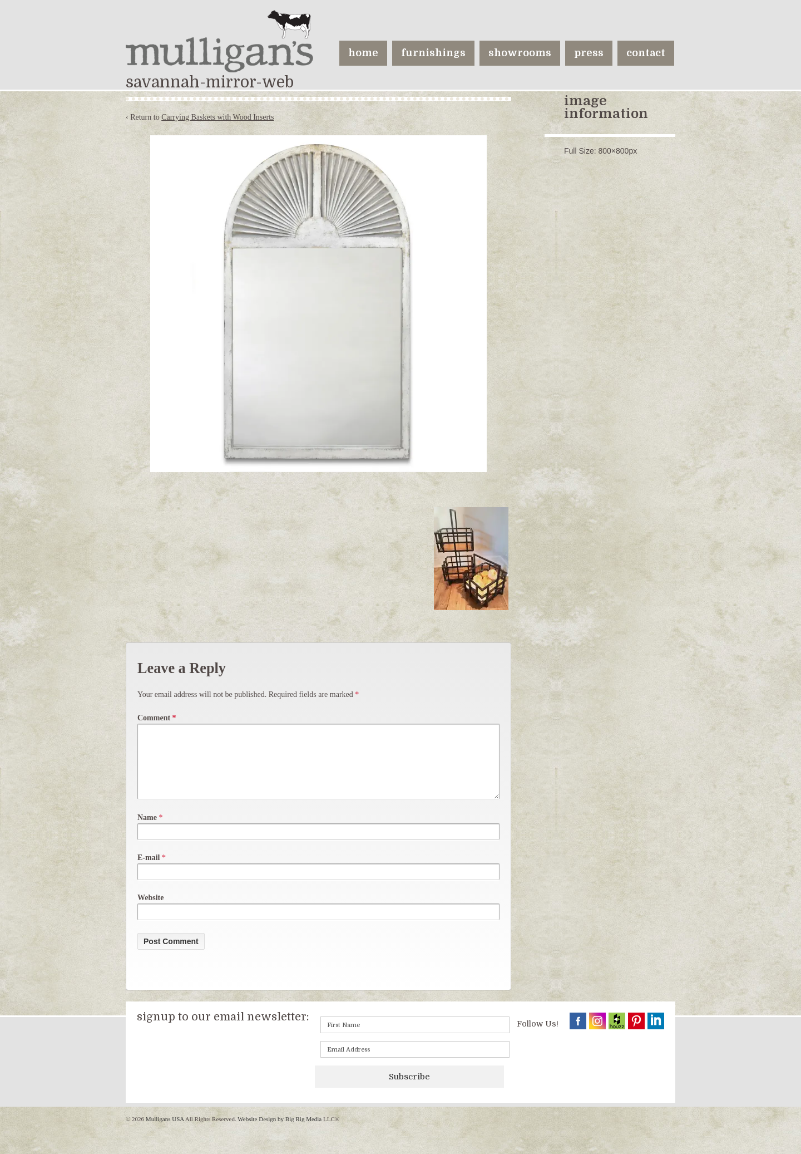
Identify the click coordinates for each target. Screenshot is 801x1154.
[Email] (415, 1062)
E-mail (148, 871)
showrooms (519, 52)
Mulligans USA (164, 1132)
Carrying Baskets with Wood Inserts (217, 117)
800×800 (613, 150)
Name (147, 831)
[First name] (415, 1038)
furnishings (433, 52)
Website (150, 911)
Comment (156, 718)
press (589, 52)
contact (645, 52)
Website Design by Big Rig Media (280, 1132)
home (363, 52)
